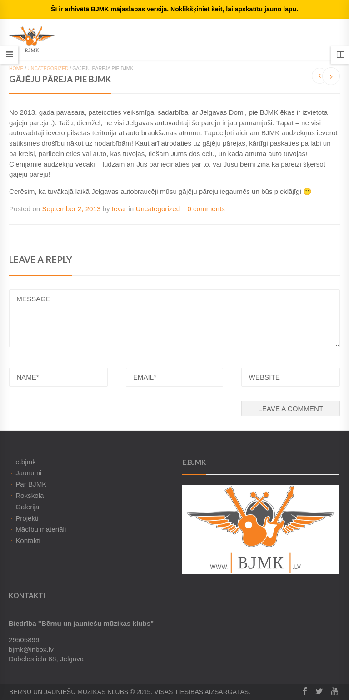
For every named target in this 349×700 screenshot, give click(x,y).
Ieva (118, 209)
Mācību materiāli (40, 529)
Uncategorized (47, 68)
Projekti (27, 518)
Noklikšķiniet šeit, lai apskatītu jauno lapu (233, 9)
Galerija (27, 507)
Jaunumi (28, 473)
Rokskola (29, 495)
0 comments (206, 209)
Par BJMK (30, 484)
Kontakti (27, 540)
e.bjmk (25, 462)
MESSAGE (174, 318)
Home (16, 68)
